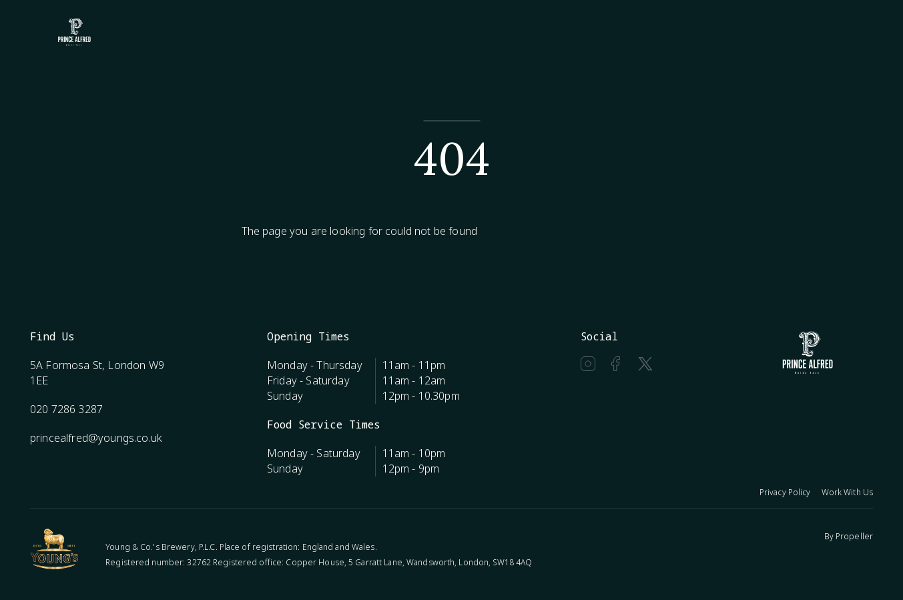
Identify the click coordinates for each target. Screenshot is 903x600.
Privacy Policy (785, 492)
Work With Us (847, 492)
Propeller (854, 536)
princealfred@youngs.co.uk (96, 437)
